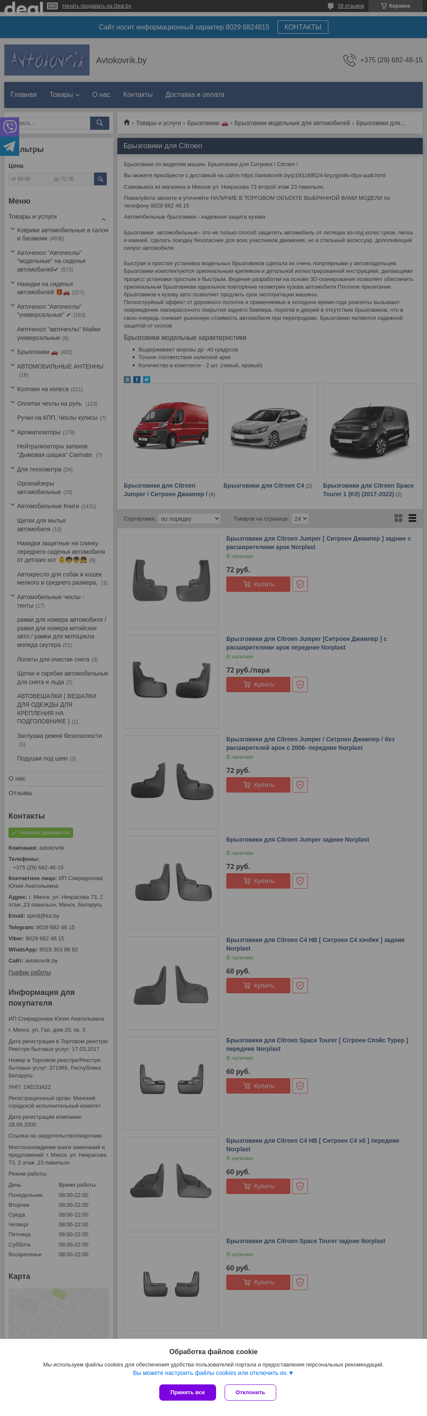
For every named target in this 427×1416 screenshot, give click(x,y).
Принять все (187, 1392)
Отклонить (250, 1392)
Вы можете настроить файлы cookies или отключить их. (210, 1372)
